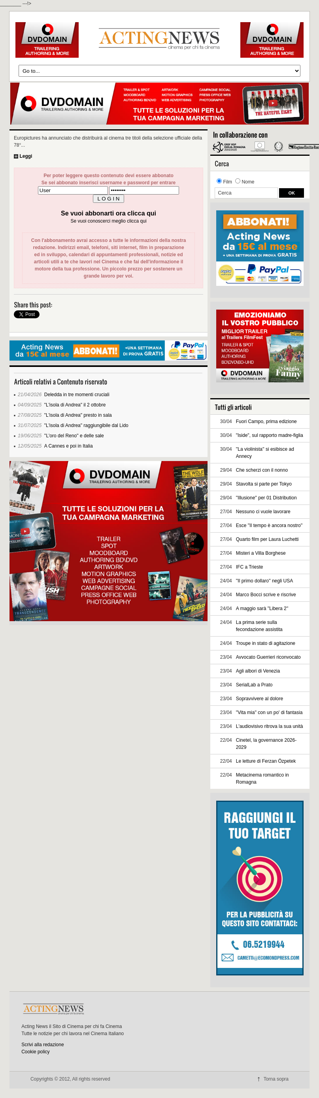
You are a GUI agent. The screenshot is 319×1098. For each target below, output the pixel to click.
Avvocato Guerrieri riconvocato (268, 657)
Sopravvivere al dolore (259, 698)
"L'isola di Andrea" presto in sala (78, 415)
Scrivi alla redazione (42, 1044)
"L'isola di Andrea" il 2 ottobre (75, 405)
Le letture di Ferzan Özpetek (266, 761)
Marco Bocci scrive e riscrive (266, 594)
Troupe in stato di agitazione (265, 643)
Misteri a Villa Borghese (261, 553)
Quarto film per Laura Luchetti (267, 539)
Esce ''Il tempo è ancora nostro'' (269, 525)
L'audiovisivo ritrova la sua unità (269, 726)
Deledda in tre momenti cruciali (76, 394)
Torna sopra (276, 1079)
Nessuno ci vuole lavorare (263, 511)
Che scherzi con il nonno (262, 470)
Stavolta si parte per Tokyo (264, 484)
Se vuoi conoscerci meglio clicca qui (108, 221)
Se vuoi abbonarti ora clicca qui (108, 213)
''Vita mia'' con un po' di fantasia (269, 712)
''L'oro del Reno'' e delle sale (74, 435)
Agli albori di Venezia (258, 671)
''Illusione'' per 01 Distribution (266, 498)
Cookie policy (35, 1052)
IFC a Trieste (249, 567)
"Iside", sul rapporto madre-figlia (269, 435)
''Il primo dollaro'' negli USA (264, 581)
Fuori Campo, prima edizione (266, 421)
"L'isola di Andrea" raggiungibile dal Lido (86, 425)
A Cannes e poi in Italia (68, 446)
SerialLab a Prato (254, 685)
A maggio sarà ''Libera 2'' (262, 608)
